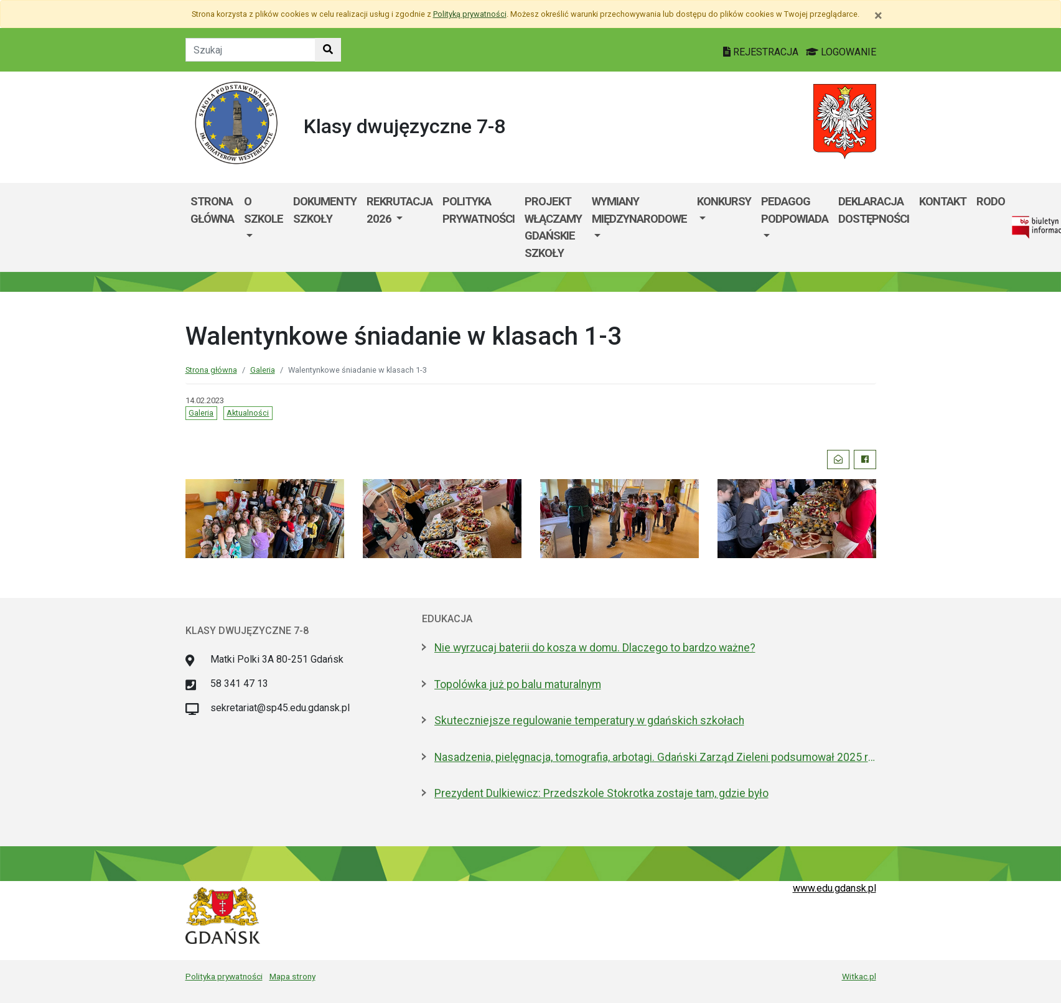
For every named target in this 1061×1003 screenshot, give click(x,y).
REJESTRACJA (762, 52)
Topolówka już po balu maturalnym (517, 684)
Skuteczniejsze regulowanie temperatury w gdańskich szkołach (589, 720)
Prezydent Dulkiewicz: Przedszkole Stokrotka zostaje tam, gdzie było (601, 793)
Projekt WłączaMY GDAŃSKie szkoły (553, 227)
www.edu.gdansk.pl (834, 888)
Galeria (262, 370)
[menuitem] (263, 227)
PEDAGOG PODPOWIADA (794, 210)
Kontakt (942, 201)
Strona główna (212, 210)
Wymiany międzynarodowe (639, 210)
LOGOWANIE (841, 52)
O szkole (263, 210)
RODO (990, 201)
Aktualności (248, 413)
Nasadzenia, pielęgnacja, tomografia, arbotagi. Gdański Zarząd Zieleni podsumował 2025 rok (655, 757)
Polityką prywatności (470, 14)
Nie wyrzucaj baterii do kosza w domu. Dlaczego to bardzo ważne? (594, 647)
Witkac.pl (859, 976)
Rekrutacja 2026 (399, 210)
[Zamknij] (878, 15)
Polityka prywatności (478, 210)
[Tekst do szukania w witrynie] (250, 50)
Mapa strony (292, 976)
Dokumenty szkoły (325, 210)
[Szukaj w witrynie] (328, 50)
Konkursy (724, 201)
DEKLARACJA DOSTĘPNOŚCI (873, 210)
